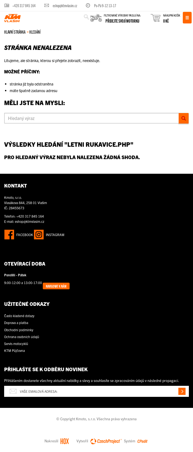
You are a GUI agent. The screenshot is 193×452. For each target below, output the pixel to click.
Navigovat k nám (56, 285)
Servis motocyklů (16, 343)
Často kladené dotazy (19, 316)
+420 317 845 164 (24, 5)
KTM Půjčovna (14, 350)
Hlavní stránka (14, 31)
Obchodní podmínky (18, 330)
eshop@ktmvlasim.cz (65, 5)
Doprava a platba (16, 322)
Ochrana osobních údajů (21, 337)
